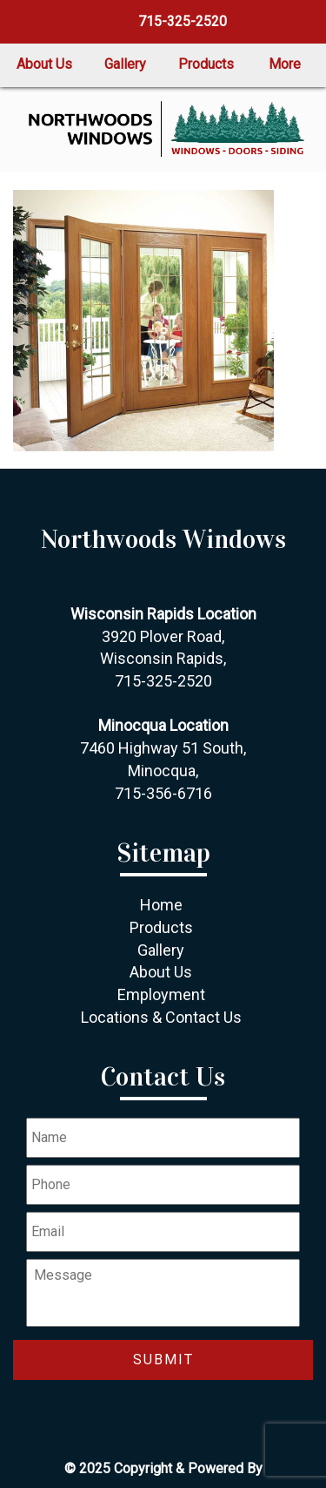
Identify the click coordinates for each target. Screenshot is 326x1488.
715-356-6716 (163, 793)
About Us (44, 64)
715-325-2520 (180, 21)
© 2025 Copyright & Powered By (163, 1468)
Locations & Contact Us (161, 1017)
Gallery (125, 64)
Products (206, 64)
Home (161, 905)
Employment (161, 994)
